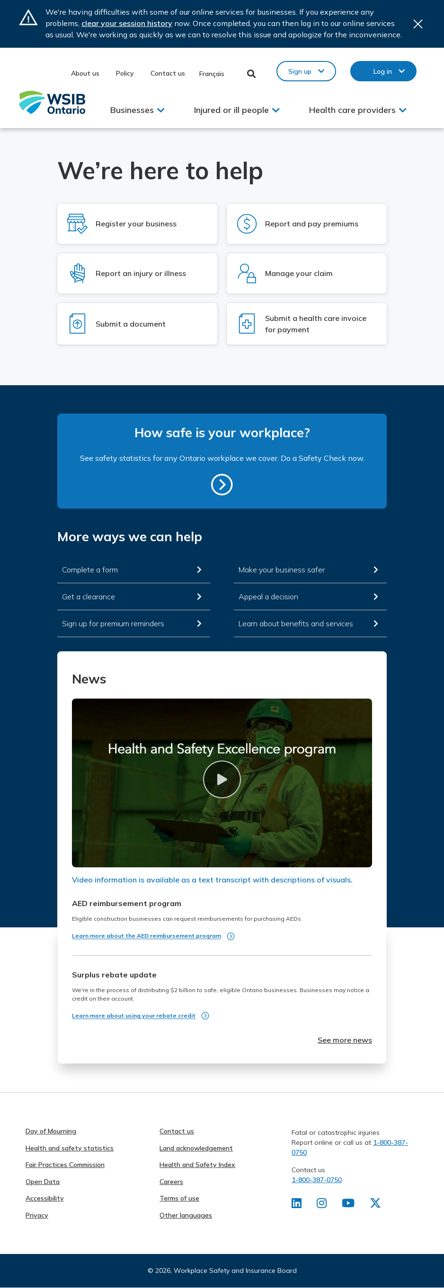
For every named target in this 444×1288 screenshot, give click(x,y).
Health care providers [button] (352, 109)
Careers (171, 1181)
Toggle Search (251, 74)
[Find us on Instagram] (322, 1205)
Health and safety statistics (70, 1148)
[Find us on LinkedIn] (297, 1205)
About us (85, 73)
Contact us (168, 73)
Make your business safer (282, 569)
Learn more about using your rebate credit (133, 1015)
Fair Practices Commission (65, 1164)
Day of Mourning (51, 1131)
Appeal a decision (268, 596)
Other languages (186, 1215)
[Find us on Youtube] (348, 1205)
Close (418, 24)
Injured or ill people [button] (231, 109)
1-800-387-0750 (317, 1180)
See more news (345, 1040)
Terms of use (179, 1198)
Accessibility (45, 1198)
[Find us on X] (375, 1205)
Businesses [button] (132, 109)
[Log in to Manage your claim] (307, 273)
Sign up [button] (299, 71)
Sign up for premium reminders (113, 623)
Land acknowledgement (196, 1148)
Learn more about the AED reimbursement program (146, 935)
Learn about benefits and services (296, 623)
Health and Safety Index (197, 1164)
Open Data (43, 1181)
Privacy (37, 1215)
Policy (125, 73)
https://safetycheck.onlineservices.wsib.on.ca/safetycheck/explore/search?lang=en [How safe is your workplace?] (222, 484)
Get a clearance (88, 596)
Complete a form (90, 569)
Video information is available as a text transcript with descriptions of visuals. (212, 879)
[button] (222, 779)
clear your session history (126, 23)
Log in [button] (382, 71)
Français (211, 73)
